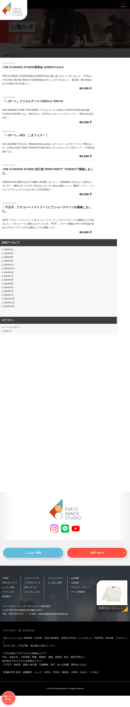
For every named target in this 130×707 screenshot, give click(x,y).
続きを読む (84, 122)
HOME (5, 580)
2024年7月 (9, 277)
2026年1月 (9, 251)
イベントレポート (13, 328)
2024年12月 (10, 270)
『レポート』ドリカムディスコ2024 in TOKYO (32, 101)
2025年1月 (9, 266)
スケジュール (9, 598)
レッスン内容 (9, 594)
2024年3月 (9, 289)
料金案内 (6, 603)
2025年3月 (9, 262)
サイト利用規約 (83, 598)
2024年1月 (9, 296)
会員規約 (79, 584)
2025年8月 (9, 254)
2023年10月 (10, 307)
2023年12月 (10, 300)
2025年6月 (9, 258)
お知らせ (8, 332)
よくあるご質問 (33, 554)
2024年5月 (9, 285)
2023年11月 (10, 304)
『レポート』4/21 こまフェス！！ (25, 135)
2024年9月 (9, 273)
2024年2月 (9, 292)
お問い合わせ (97, 554)
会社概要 (79, 580)
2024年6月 (9, 281)
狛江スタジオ (32, 598)
